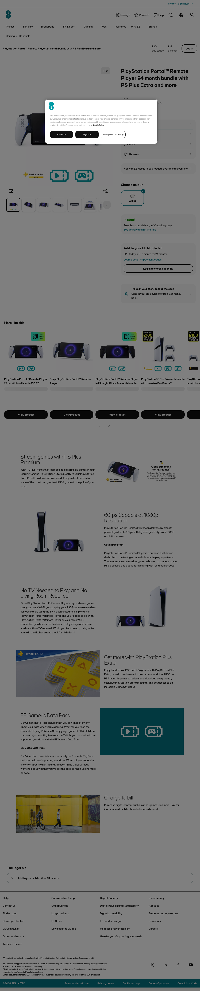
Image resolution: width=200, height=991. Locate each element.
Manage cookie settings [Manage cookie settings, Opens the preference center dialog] (113, 134)
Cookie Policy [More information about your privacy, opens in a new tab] (98, 125)
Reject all (87, 134)
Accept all (61, 134)
